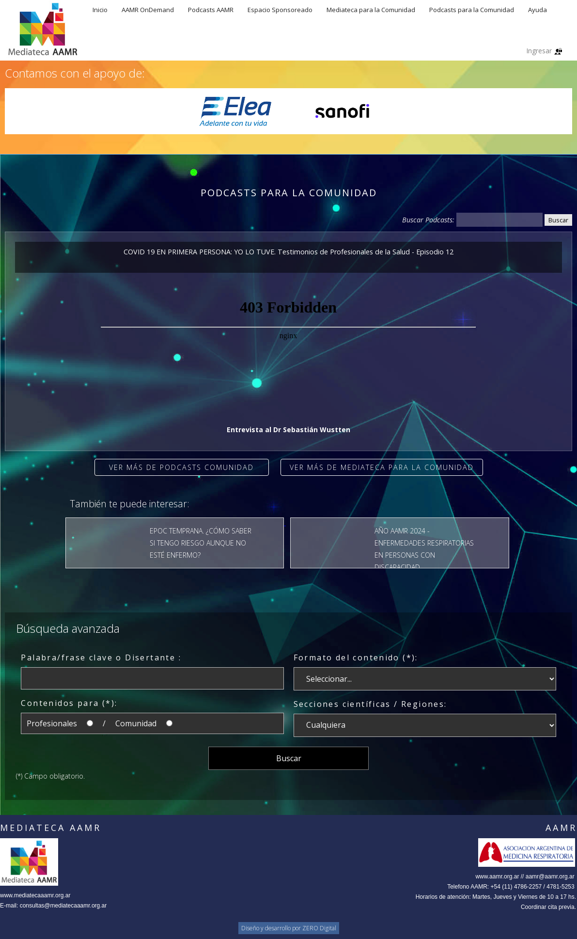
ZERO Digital (319, 928)
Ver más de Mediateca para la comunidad (382, 467)
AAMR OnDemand (148, 9)
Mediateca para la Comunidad (371, 9)
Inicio (100, 9)
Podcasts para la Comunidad (471, 9)
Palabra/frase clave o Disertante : (101, 657)
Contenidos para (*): (69, 703)
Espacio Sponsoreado (280, 9)
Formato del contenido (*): (356, 657)
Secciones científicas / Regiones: (370, 704)
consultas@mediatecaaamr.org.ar (63, 905)
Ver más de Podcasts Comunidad (181, 467)
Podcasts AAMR (211, 9)
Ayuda (537, 9)
